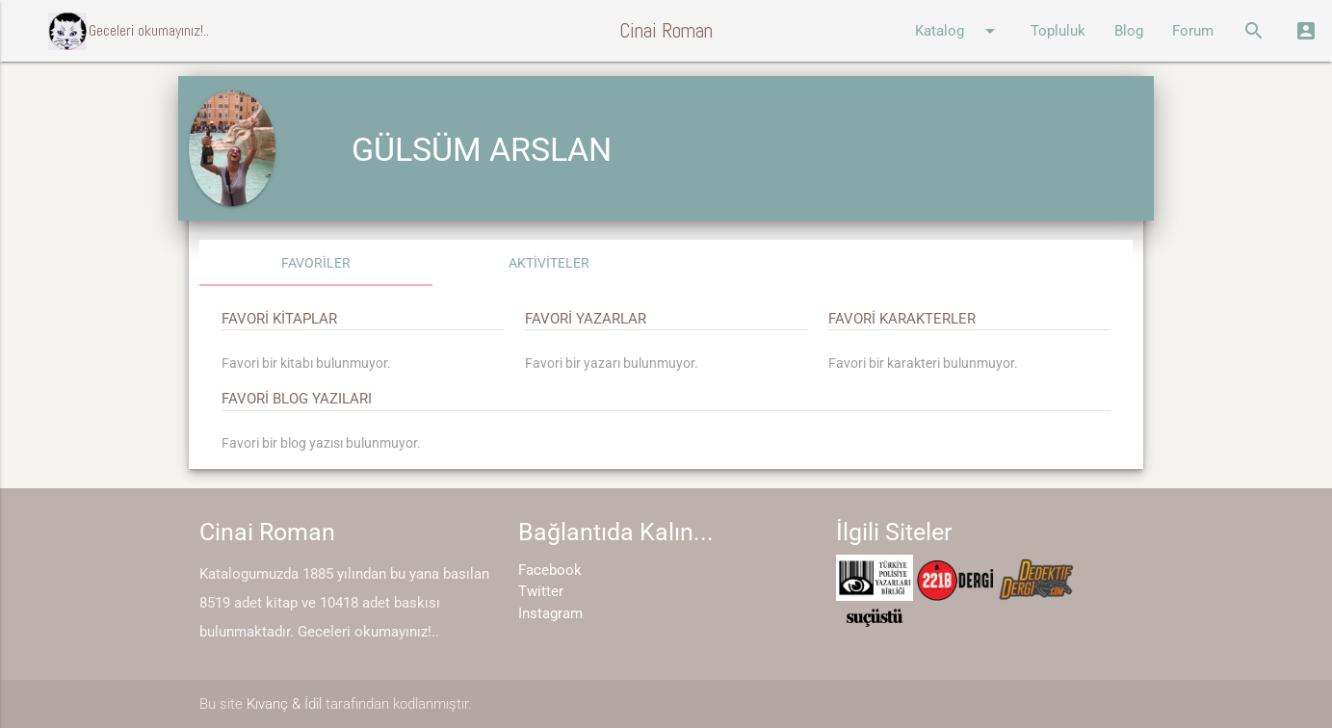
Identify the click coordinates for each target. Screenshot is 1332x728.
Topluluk (1058, 30)
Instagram (550, 613)
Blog (1128, 30)
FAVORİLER (316, 263)
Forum (1193, 30)
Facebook (550, 570)
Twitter (540, 591)
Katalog (958, 31)
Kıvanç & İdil (284, 704)
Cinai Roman (666, 30)
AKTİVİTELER (549, 263)
